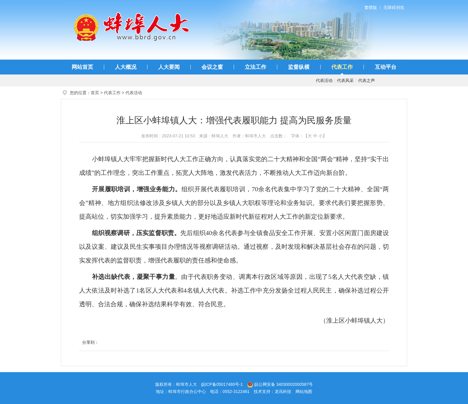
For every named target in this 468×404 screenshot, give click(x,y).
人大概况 (125, 67)
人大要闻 (169, 67)
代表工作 (342, 67)
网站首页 (82, 67)
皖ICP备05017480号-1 (222, 384)
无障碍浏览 (393, 7)
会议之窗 (212, 67)
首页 (95, 92)
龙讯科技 (283, 391)
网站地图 (303, 391)
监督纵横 (299, 67)
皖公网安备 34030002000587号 (280, 384)
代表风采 (345, 80)
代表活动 (324, 80)
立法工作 (255, 67)
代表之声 (366, 80)
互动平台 (385, 67)
